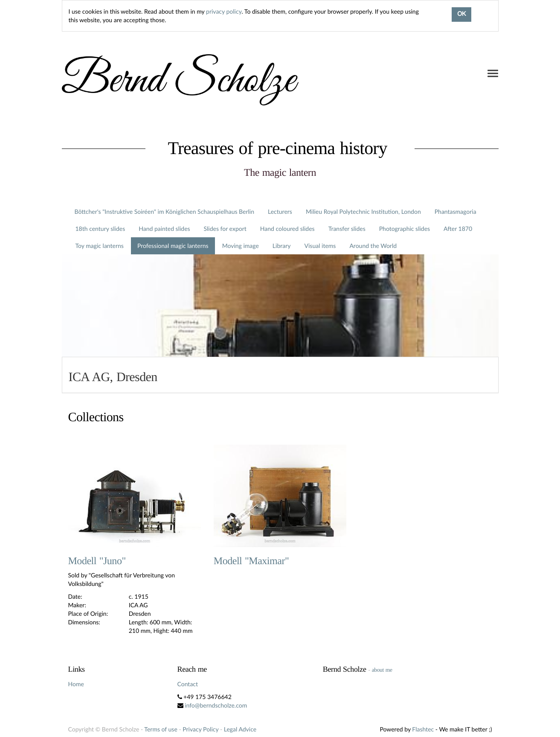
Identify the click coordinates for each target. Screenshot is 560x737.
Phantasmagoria (455, 211)
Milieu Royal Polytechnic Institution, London (363, 211)
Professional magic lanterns (173, 245)
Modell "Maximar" (251, 561)
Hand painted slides (164, 228)
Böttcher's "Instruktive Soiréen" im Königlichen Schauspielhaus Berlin (165, 211)
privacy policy (223, 11)
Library (282, 245)
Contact (187, 683)
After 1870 (458, 228)
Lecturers (280, 211)
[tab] (280, 375)
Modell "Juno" (97, 561)
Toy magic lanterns (99, 245)
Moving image (240, 245)
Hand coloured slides (287, 228)
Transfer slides (347, 228)
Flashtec (423, 729)
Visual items (320, 245)
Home (76, 683)
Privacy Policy (200, 729)
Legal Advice (240, 729)
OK (461, 14)
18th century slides (100, 228)
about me (382, 670)
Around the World (373, 245)
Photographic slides (404, 228)
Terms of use (160, 729)
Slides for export (225, 228)
